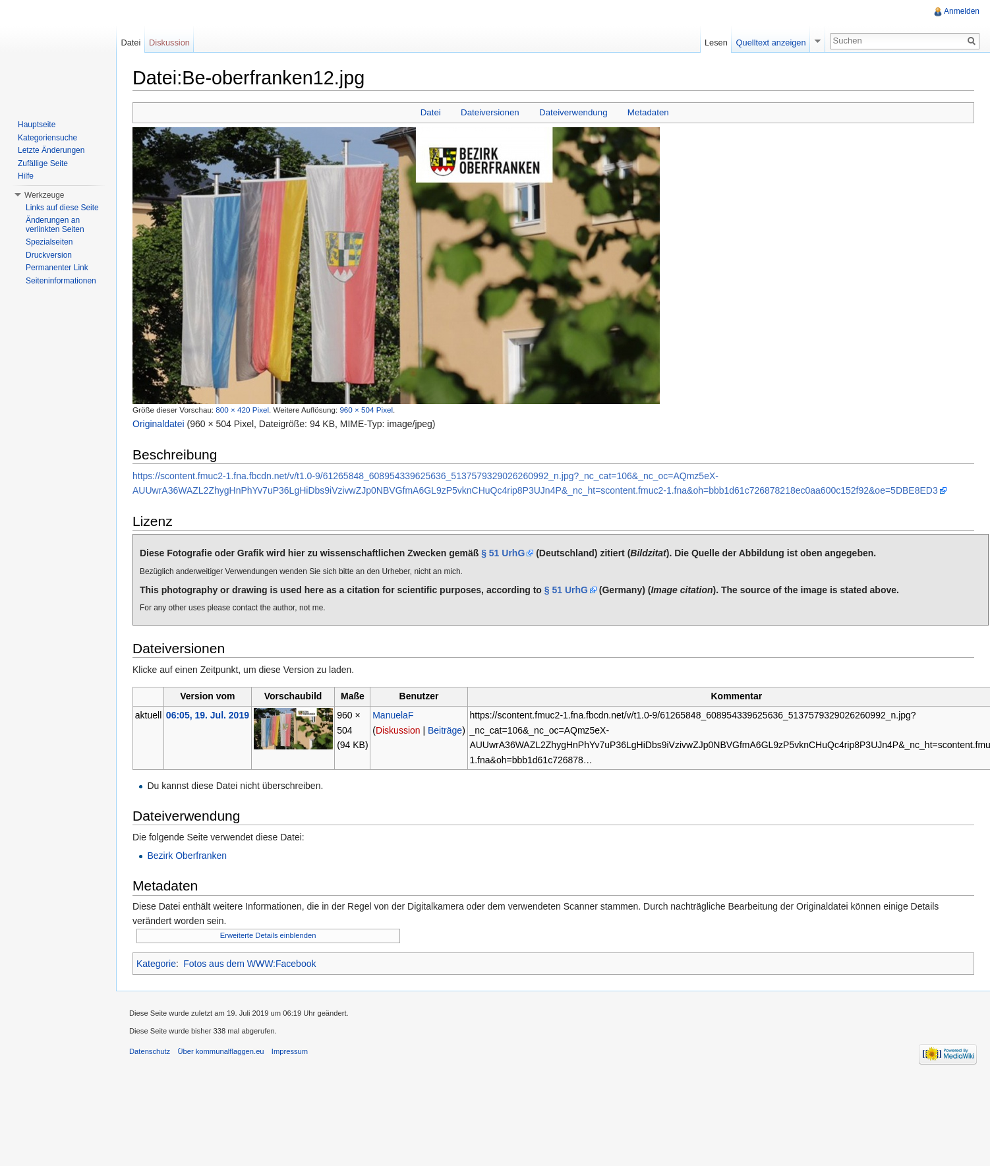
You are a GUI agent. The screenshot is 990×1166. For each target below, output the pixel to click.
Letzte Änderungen (51, 150)
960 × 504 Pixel (366, 409)
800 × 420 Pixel (242, 409)
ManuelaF (392, 715)
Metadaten (648, 112)
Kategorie (156, 963)
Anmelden (961, 11)
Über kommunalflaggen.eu (220, 1051)
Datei (431, 112)
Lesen (716, 42)
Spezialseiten (49, 242)
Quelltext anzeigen (771, 42)
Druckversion (49, 255)
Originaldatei (158, 424)
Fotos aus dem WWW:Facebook (249, 963)
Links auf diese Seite (62, 207)
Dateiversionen (490, 112)
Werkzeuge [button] (44, 195)
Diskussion (398, 730)
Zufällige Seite (43, 163)
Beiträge (445, 730)
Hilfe (26, 176)
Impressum (290, 1051)
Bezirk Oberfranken (187, 855)
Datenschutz (149, 1051)
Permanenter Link (57, 267)
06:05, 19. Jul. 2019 (207, 715)
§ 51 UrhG (503, 553)
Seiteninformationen (61, 280)
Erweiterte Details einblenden (268, 935)
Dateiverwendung (573, 112)
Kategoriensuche (47, 137)
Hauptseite (36, 124)
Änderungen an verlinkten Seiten (55, 225)
